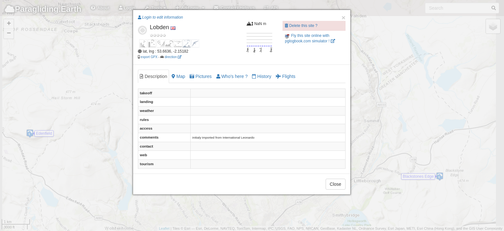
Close (335, 184)
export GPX (149, 57)
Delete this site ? (301, 25)
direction (173, 57)
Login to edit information (160, 17)
